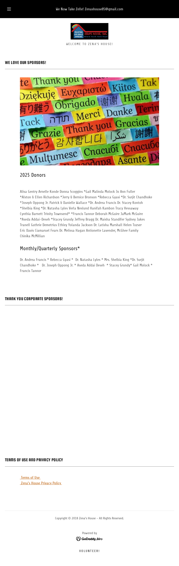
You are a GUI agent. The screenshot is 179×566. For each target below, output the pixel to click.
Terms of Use (30, 477)
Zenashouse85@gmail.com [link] (104, 9)
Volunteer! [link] (89, 551)
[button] (12, 9)
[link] (89, 31)
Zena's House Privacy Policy (41, 483)
